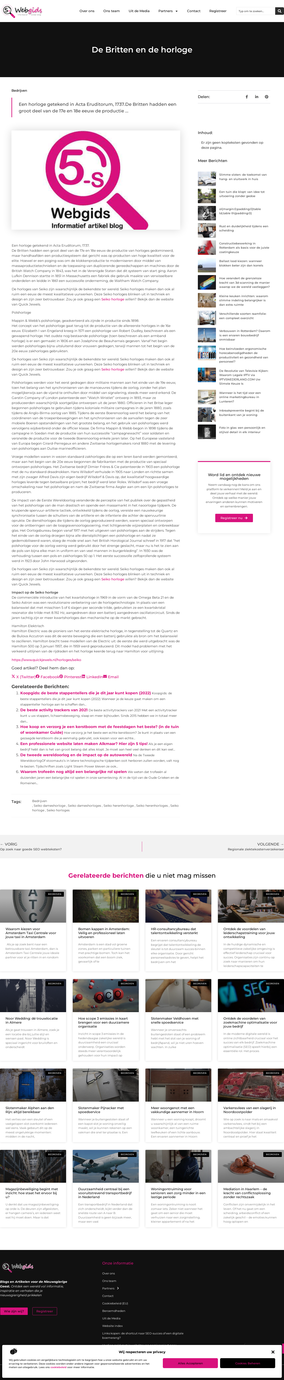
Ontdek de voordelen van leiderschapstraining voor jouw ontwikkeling (249, 933)
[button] (273, 1352)
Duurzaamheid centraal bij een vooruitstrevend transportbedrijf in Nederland (105, 1193)
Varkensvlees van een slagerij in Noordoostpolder (249, 1110)
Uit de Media (139, 11)
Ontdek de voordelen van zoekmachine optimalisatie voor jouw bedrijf (250, 1022)
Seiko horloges (58, 810)
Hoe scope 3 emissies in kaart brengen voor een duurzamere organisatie (103, 1022)
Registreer (217, 11)
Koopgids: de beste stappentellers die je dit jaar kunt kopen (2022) (85, 693)
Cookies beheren (247, 1363)
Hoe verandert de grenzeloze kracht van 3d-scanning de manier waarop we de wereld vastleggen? (244, 282)
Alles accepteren (190, 1363)
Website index (112, 1326)
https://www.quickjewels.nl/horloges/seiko (46, 660)
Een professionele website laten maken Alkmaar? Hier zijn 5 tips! (84, 743)
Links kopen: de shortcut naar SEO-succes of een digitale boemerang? (143, 1335)
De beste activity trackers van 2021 (54, 710)
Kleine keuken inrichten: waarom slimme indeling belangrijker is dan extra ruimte (243, 300)
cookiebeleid (58, 1367)
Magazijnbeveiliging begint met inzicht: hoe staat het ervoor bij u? (32, 1193)
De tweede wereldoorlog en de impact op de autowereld (76, 755)
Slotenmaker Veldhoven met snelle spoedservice (175, 1020)
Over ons (87, 11)
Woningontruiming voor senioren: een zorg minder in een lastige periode (178, 1193)
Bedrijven (19, 90)
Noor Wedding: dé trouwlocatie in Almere (32, 1020)
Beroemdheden (113, 1311)
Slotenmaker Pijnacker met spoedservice (101, 1110)
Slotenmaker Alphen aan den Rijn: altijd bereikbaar (30, 1110)
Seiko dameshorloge (49, 806)
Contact (193, 11)
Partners (168, 11)
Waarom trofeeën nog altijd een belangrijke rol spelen (73, 771)
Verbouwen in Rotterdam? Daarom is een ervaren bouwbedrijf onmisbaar (244, 335)
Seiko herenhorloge (119, 806)
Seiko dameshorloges (84, 806)
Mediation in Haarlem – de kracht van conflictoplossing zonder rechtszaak (247, 1193)
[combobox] (255, 11)
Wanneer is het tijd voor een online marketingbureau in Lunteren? (240, 397)
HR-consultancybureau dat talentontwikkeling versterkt (174, 931)
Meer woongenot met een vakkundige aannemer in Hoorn (177, 1110)
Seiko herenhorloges (152, 806)
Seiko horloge (112, 299)
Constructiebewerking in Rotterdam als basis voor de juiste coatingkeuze (244, 248)
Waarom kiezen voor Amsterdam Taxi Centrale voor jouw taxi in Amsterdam (31, 933)
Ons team (111, 11)
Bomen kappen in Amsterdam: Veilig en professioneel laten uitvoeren (104, 933)
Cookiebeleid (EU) (115, 1303)
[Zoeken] (279, 11)
